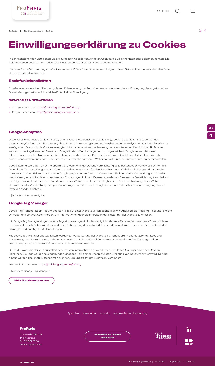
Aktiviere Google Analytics (28, 195)
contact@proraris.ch (31, 344)
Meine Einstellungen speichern (31, 280)
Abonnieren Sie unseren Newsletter (107, 336)
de (158, 11)
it (168, 11)
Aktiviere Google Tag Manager (30, 271)
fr (163, 11)
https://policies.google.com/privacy (58, 107)
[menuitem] (73, 313)
